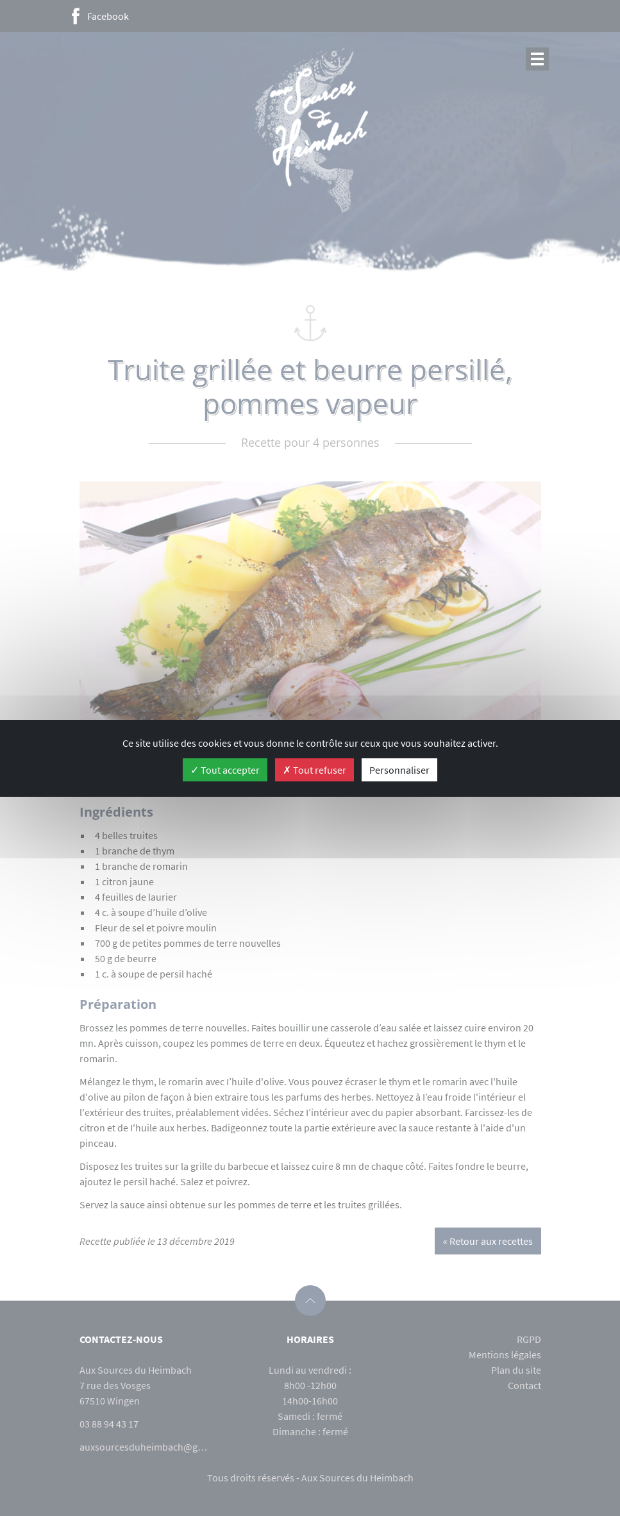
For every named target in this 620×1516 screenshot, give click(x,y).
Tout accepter (225, 769)
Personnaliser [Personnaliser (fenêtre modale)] (399, 769)
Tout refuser (314, 769)
